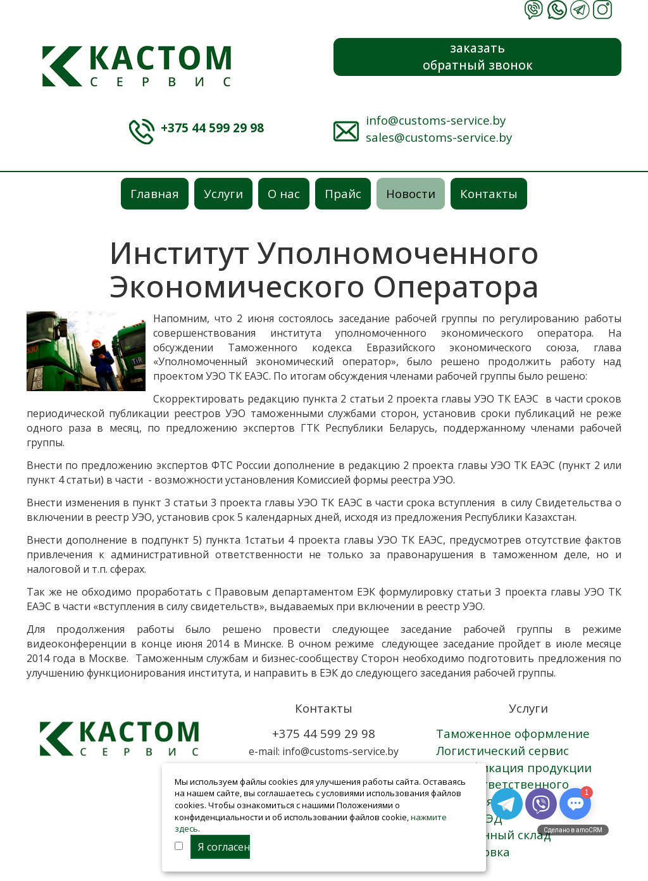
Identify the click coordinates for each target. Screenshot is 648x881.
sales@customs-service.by (439, 137)
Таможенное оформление (513, 733)
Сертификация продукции (514, 767)
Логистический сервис (502, 750)
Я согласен (224, 847)
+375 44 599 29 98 (212, 127)
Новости (410, 193)
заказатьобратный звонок (478, 56)
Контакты (489, 193)
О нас (284, 193)
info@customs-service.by (436, 120)
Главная (154, 193)
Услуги (223, 193)
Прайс (343, 193)
